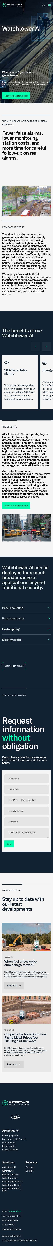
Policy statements (10, 1220)
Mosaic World (15, 1211)
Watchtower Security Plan (11, 1189)
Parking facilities (10, 1149)
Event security (8, 1146)
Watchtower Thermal (12, 1185)
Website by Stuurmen (11, 1236)
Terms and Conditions (11, 1216)
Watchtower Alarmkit (12, 1181)
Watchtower (7, 1170)
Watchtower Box (9, 1178)
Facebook (30, 1167)
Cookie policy (8, 1225)
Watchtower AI (9, 1167)
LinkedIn (29, 1170)
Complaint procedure (11, 1229)
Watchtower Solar (10, 1174)
